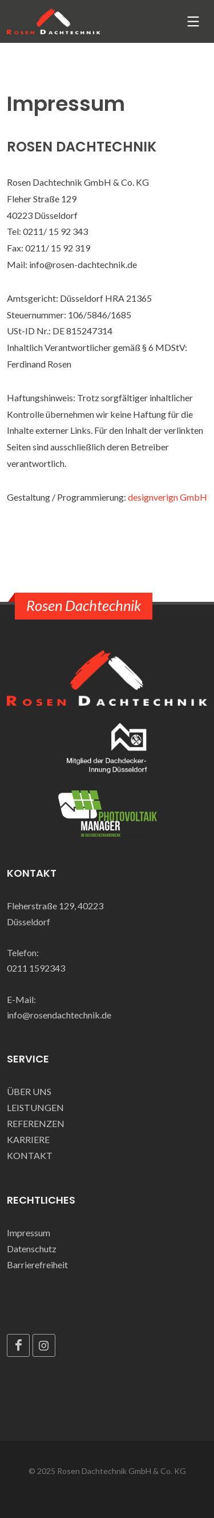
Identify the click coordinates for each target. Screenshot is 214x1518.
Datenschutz (31, 1248)
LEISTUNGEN (35, 1107)
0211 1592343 (36, 967)
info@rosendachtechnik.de (59, 1014)
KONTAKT (30, 1155)
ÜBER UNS (29, 1091)
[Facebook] (18, 1345)
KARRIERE (28, 1139)
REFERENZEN (35, 1123)
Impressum (28, 1232)
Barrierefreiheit (37, 1264)
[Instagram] (44, 1345)
